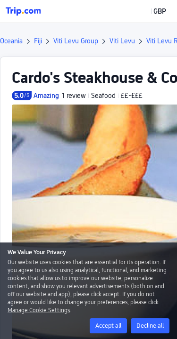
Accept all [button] (108, 325)
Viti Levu (122, 41)
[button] (152, 11)
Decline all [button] (150, 325)
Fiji (38, 41)
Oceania (11, 41)
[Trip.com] (23, 11)
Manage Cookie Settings (39, 310)
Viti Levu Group (75, 41)
